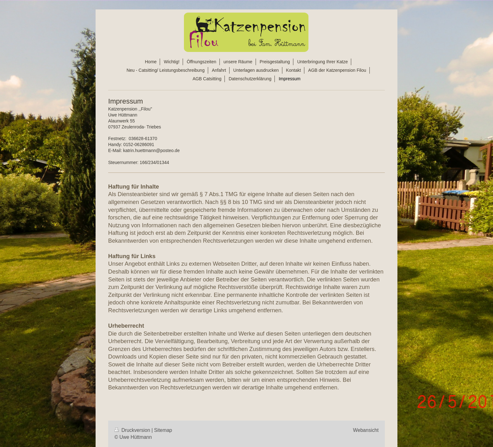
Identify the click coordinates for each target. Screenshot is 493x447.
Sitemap (163, 430)
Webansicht (366, 430)
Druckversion (133, 430)
